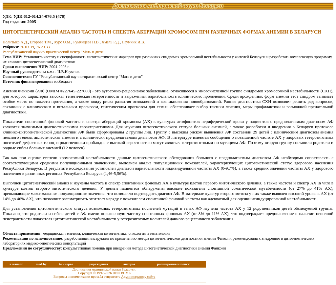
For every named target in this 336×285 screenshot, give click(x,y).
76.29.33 (43, 47)
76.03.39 (27, 47)
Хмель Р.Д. (110, 42)
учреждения (98, 264)
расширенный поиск (173, 264)
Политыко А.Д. (15, 42)
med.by (41, 264)
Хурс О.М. (62, 42)
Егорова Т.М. (41, 42)
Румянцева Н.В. (86, 42)
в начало (16, 264)
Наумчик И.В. (133, 42)
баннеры (66, 264)
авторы (129, 264)
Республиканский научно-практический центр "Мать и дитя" (53, 52)
